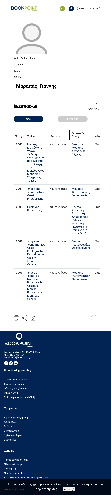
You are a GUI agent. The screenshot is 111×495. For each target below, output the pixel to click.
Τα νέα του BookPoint (16, 459)
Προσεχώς (10, 468)
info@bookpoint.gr (21, 357)
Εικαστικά (72, 119)
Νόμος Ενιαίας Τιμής (15, 473)
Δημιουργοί (10, 422)
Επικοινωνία (11, 393)
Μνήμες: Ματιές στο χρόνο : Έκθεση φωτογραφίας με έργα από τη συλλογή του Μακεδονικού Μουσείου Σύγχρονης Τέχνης (36, 162)
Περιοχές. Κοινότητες (34, 208)
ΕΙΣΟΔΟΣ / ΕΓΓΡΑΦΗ (88, 8)
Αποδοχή (69, 489)
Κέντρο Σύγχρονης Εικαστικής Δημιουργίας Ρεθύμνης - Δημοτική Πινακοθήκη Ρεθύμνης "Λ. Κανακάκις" (80, 220)
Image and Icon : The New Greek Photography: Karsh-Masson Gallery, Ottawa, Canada (36, 253)
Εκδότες (8, 426)
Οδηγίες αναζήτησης (15, 388)
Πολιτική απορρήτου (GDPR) (19, 397)
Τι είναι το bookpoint (15, 379)
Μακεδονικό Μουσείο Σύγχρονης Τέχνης (80, 149)
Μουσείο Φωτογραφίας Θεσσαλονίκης (81, 192)
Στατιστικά (10, 439)
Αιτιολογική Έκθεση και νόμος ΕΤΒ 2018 (26, 477)
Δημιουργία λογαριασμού (17, 417)
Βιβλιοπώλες (11, 431)
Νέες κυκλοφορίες (14, 464)
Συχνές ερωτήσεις (14, 384)
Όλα (28, 119)
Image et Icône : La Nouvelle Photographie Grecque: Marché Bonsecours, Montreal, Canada (35, 285)
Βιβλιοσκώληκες (13, 435)
